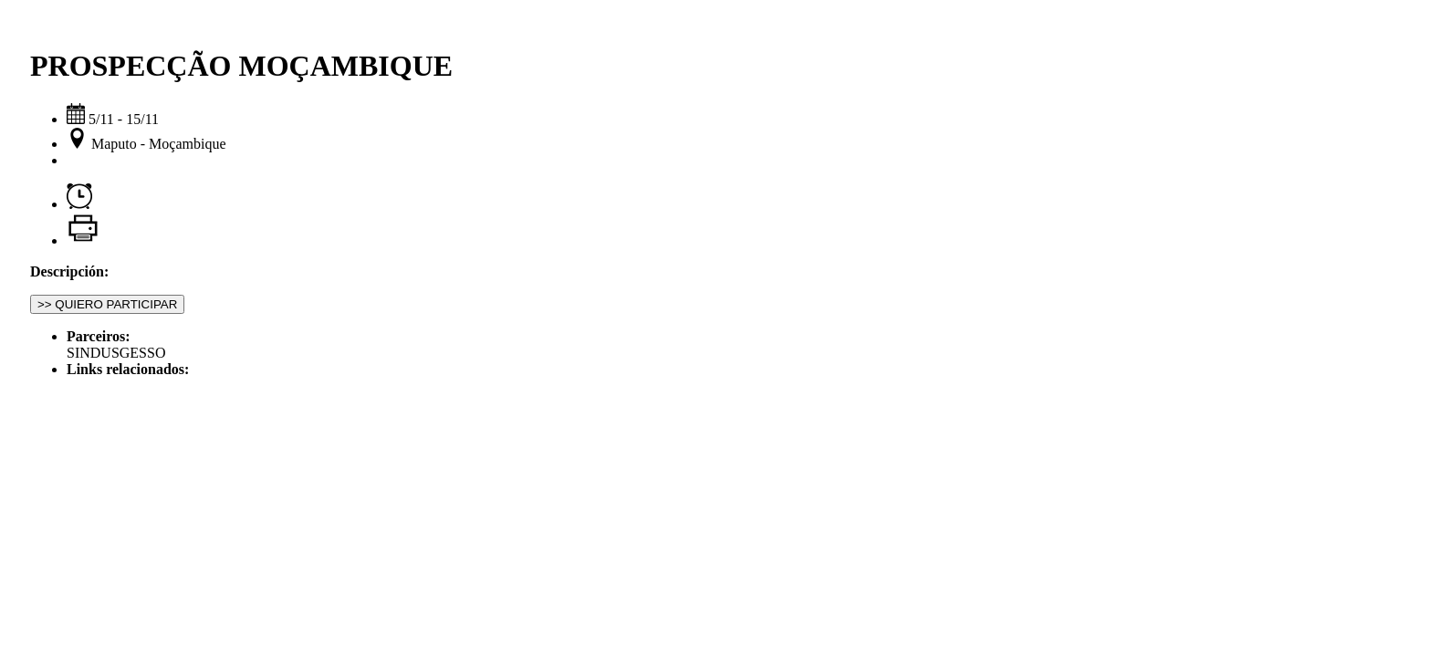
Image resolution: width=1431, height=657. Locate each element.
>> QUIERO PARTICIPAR (107, 304)
